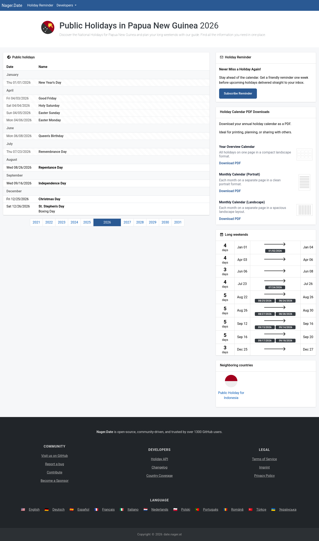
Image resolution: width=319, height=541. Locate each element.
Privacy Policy (264, 476)
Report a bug (54, 464)
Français (108, 510)
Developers (65, 5)
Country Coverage (159, 476)
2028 (140, 222)
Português (210, 510)
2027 (127, 222)
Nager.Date (12, 5)
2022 (49, 222)
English (34, 510)
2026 (107, 222)
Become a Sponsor (54, 481)
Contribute (54, 472)
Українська (287, 510)
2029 (152, 222)
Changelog (159, 467)
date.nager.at (173, 534)
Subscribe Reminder (238, 93)
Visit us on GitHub (54, 456)
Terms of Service (264, 459)
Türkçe (261, 510)
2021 (36, 222)
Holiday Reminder (40, 5)
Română (237, 510)
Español (83, 510)
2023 (61, 222)
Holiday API (159, 459)
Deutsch (59, 510)
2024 (74, 222)
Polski (185, 510)
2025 (87, 222)
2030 (165, 222)
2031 (178, 222)
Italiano (133, 510)
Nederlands (159, 510)
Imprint (264, 467)
